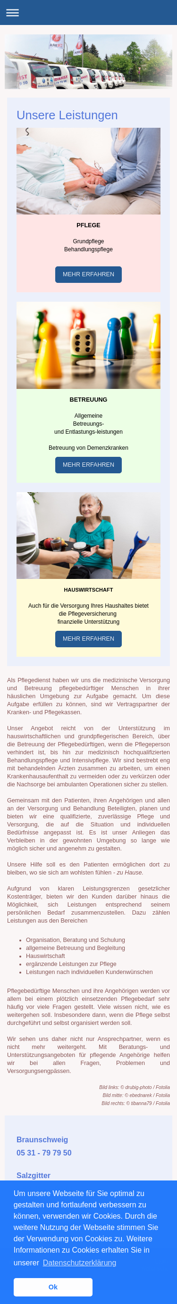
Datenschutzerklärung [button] (80, 1263)
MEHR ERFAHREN (88, 274)
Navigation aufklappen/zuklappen (88, 12)
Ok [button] (53, 1287)
